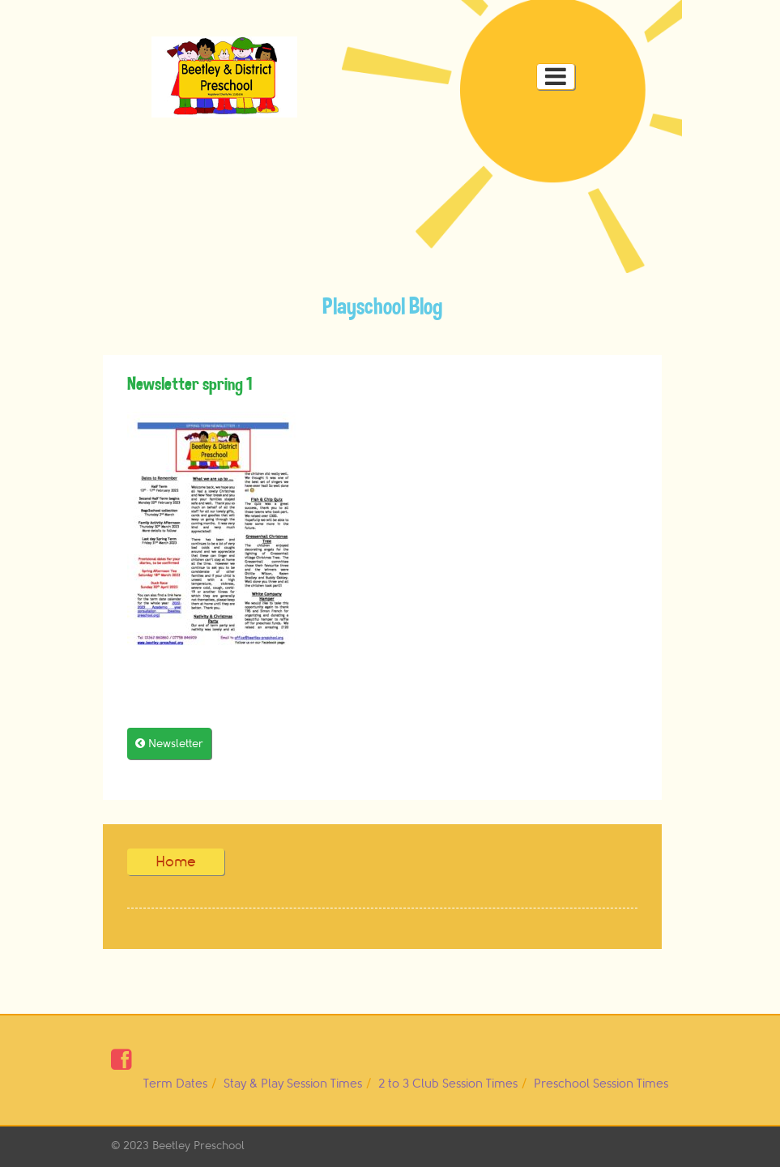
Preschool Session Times (601, 1084)
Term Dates (175, 1084)
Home (176, 861)
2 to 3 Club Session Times (448, 1084)
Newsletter (169, 743)
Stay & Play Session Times (293, 1084)
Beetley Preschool (198, 1145)
